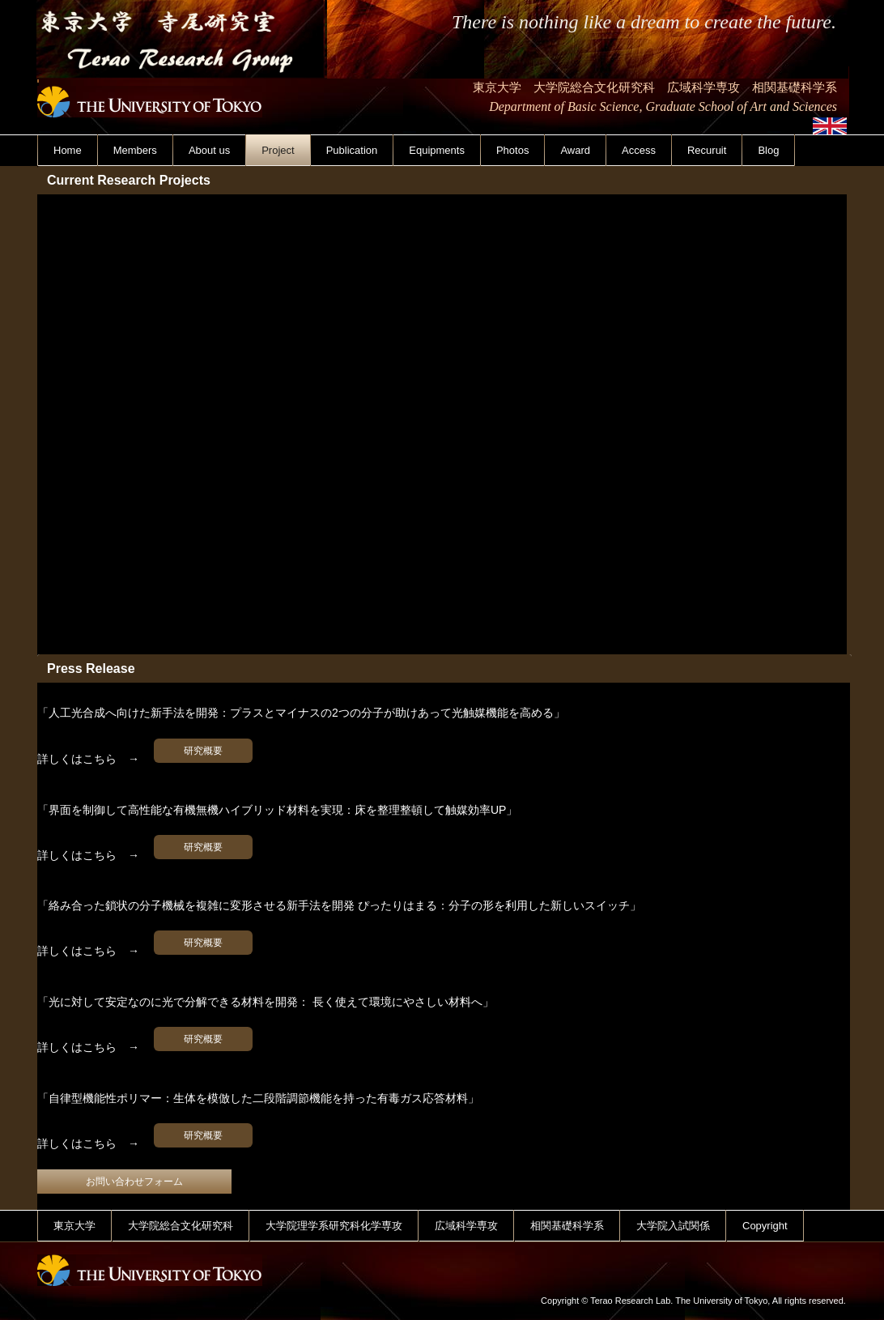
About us (209, 150)
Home (67, 150)
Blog (768, 150)
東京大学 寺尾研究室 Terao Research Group (181, 88)
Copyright (765, 1226)
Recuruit (706, 150)
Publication (352, 150)
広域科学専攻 (466, 1226)
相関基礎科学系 (567, 1226)
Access (639, 150)
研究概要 (203, 750)
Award (575, 150)
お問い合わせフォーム (134, 1181)
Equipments (437, 150)
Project (277, 150)
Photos (512, 150)
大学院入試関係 (673, 1226)
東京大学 (74, 1226)
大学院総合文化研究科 (180, 1226)
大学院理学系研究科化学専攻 (334, 1226)
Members (135, 150)
